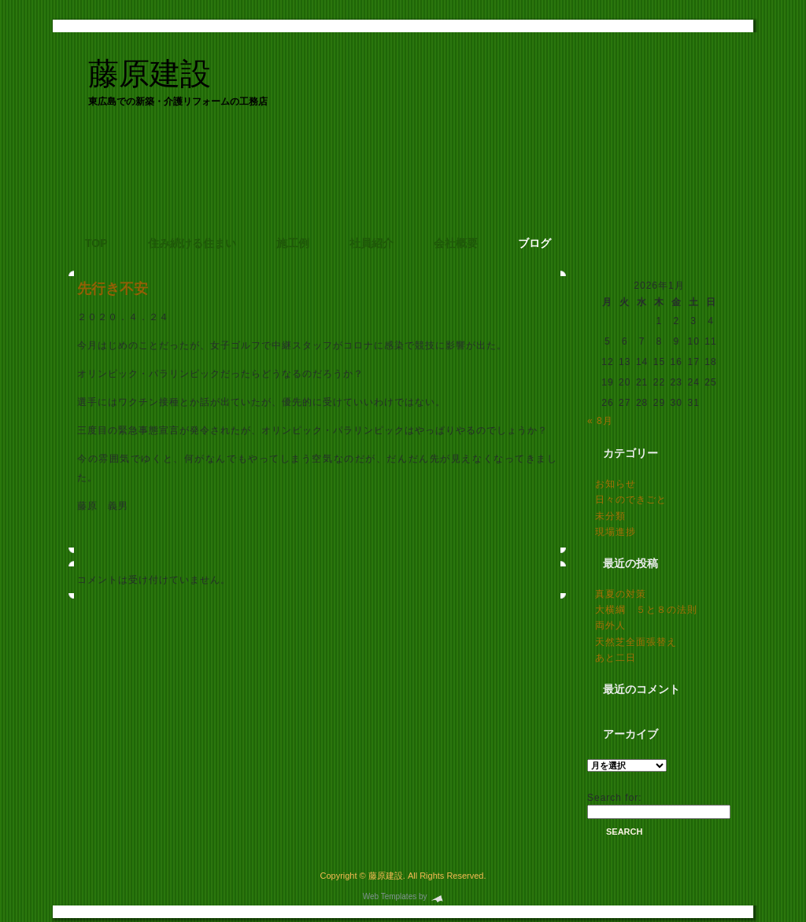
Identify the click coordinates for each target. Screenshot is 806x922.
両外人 (610, 625)
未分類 (610, 516)
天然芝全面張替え (636, 641)
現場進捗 (615, 531)
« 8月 (600, 420)
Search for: (614, 797)
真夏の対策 (620, 593)
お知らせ (615, 483)
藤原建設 (149, 73)
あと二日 (615, 657)
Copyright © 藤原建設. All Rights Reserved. (403, 875)
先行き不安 (112, 289)
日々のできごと (631, 499)
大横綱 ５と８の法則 (646, 609)
